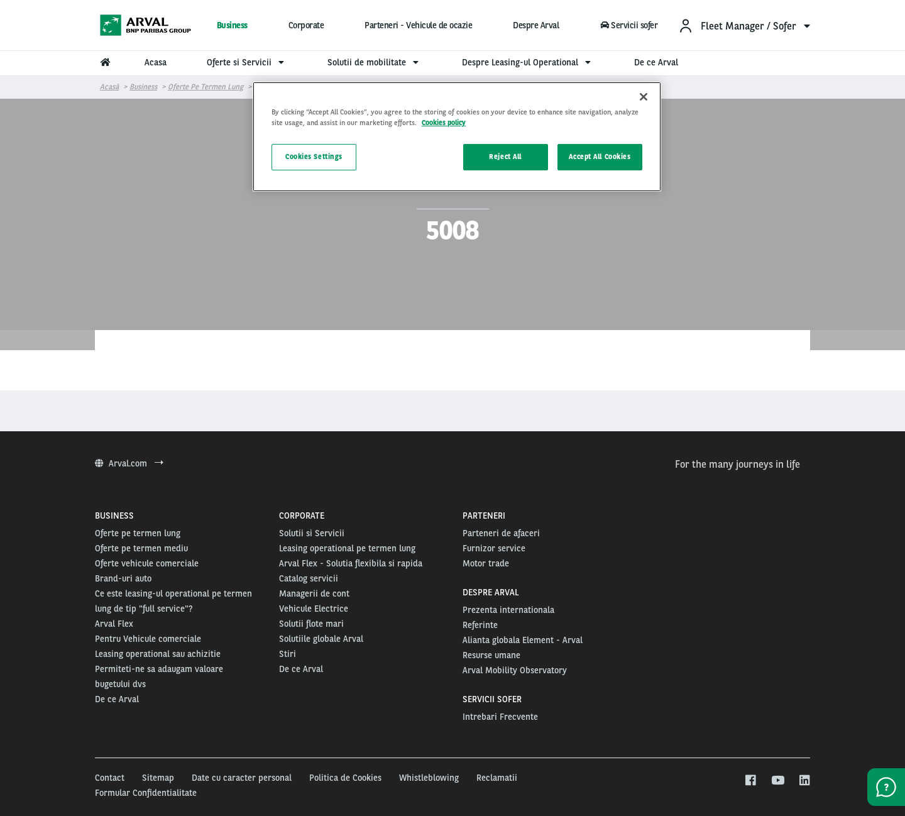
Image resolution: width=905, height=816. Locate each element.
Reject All (505, 156)
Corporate (306, 25)
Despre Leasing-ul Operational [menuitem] (528, 62)
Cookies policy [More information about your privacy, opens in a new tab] (444, 122)
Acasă (109, 86)
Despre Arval (536, 25)
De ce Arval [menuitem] (656, 62)
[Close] (643, 97)
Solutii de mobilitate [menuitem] (374, 62)
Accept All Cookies (599, 156)
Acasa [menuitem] (156, 62)
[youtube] (777, 781)
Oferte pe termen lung (205, 86)
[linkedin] (804, 781)
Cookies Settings (314, 156)
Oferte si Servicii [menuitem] (247, 62)
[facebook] (750, 781)
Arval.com (129, 463)
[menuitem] (744, 25)
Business (232, 25)
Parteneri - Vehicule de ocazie (418, 25)
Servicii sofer (628, 25)
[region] (457, 137)
